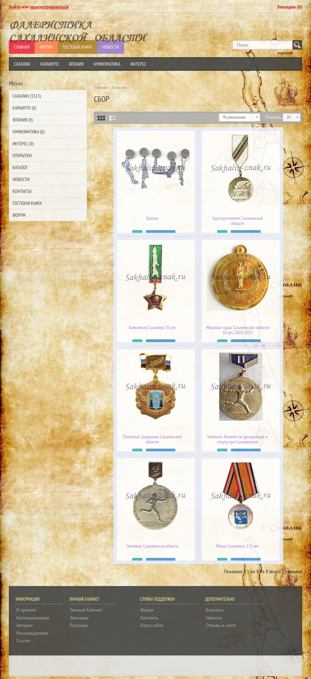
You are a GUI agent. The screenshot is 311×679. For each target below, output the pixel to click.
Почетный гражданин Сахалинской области (152, 439)
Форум (19, 215)
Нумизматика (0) (29, 132)
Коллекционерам (32, 618)
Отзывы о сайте (221, 625)
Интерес (138, 64)
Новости (21, 179)
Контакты (22, 191)
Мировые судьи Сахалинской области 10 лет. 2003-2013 (237, 330)
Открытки (22, 155)
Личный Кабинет (86, 610)
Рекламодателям (32, 633)
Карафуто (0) (24, 108)
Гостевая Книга (27, 203)
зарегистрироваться (49, 7)
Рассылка (79, 625)
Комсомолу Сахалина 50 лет (152, 327)
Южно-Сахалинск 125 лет (237, 546)
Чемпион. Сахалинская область (152, 546)
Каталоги (214, 610)
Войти (14, 7)
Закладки (79, 618)
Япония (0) (23, 120)
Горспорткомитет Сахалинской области (237, 221)
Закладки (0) (289, 7)
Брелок (152, 218)
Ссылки (23, 641)
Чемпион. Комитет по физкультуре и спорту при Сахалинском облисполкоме (237, 442)
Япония (76, 64)
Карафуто (49, 64)
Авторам (24, 625)
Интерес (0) (23, 144)
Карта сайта (151, 625)
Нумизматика (107, 64)
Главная (100, 87)
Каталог (20, 167)
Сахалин (22, 64)
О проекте (26, 610)
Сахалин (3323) (27, 96)
